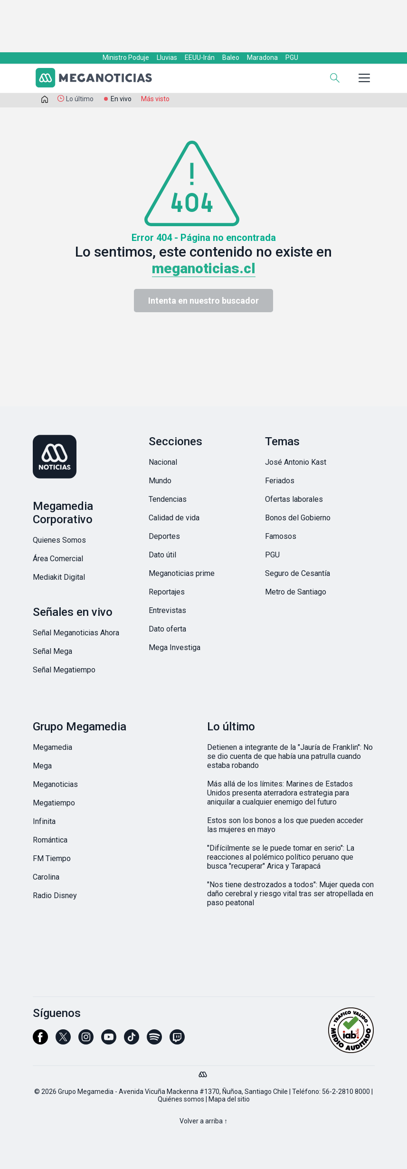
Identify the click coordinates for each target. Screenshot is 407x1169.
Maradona (262, 57)
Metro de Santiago (295, 591)
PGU (291, 57)
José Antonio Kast (295, 462)
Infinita (44, 821)
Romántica (50, 839)
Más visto (155, 99)
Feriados (279, 480)
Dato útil (162, 554)
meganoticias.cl (204, 268)
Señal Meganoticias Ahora (76, 632)
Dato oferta (167, 628)
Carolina (46, 877)
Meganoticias (55, 784)
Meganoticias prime (182, 573)
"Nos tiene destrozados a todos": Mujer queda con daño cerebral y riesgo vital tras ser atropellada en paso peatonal (290, 893)
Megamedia (52, 747)
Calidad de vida (174, 517)
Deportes (164, 536)
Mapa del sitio (229, 1099)
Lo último (80, 99)
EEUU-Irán (200, 57)
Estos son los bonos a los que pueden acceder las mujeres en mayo (285, 825)
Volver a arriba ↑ (203, 1121)
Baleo (230, 57)
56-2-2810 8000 (346, 1091)
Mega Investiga (174, 647)
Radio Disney (55, 895)
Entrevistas (167, 610)
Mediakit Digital (59, 577)
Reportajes (167, 591)
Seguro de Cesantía (297, 573)
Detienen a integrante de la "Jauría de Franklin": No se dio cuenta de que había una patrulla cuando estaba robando (290, 756)
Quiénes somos (181, 1099)
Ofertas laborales (294, 499)
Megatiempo (54, 802)
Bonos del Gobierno (298, 517)
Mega (42, 765)
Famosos (280, 536)
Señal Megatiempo (64, 669)
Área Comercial (58, 558)
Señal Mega (52, 651)
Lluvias (167, 57)
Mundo (160, 480)
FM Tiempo (52, 858)
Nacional (163, 462)
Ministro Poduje (126, 57)
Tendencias (168, 499)
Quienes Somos (59, 540)
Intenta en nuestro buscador (203, 301)
